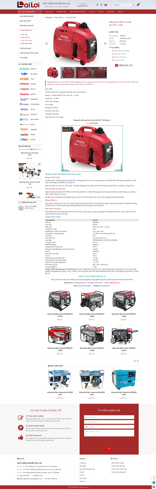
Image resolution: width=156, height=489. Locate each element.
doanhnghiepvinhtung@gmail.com (30, 479)
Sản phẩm (83, 466)
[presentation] (109, 441)
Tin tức (82, 472)
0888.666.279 (38, 476)
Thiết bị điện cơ (59, 17)
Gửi (109, 448)
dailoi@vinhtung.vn (85, 286)
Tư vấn (82, 475)
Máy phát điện (71, 17)
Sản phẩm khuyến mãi (87, 469)
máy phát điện (71, 180)
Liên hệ (82, 481)
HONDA (122, 36)
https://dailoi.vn (52, 479)
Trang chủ (48, 17)
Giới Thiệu (83, 478)
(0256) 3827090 (24, 476)
